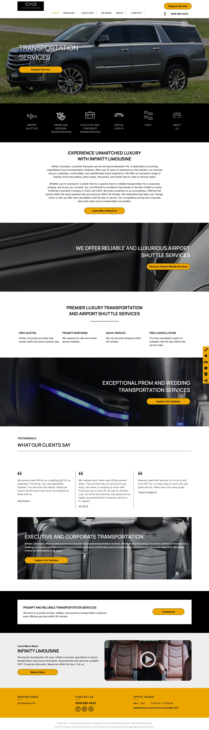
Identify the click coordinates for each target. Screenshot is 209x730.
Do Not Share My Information (81, 723)
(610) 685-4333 (85, 703)
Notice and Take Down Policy (119, 723)
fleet (148, 124)
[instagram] (84, 709)
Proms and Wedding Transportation (61, 128)
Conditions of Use (100, 723)
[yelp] (91, 709)
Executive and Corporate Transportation (90, 128)
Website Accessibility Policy (142, 723)
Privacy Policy (62, 723)
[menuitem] (55, 13)
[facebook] (77, 709)
